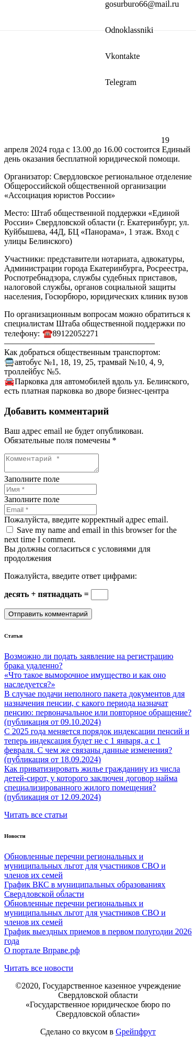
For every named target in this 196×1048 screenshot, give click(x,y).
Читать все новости (38, 971)
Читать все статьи (35, 817)
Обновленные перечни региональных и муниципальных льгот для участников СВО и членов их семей (85, 869)
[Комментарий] (56, 465)
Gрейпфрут (136, 1034)
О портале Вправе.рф (42, 953)
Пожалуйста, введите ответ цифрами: (70, 579)
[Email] (50, 512)
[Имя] (50, 492)
